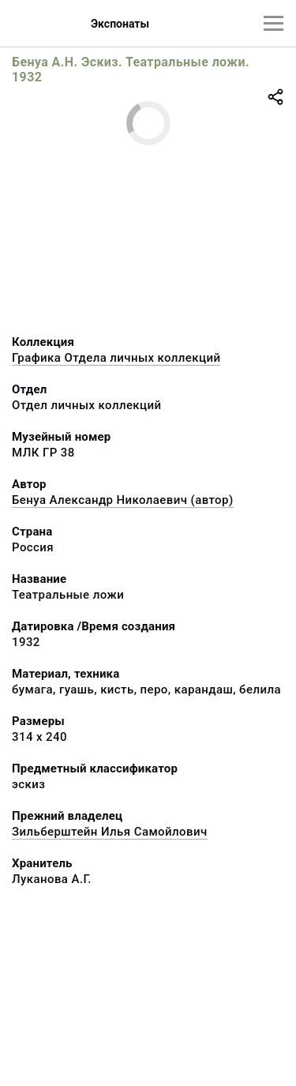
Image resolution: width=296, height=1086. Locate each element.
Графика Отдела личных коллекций (116, 358)
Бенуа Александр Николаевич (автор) (123, 500)
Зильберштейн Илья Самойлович (110, 832)
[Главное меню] (273, 23)
